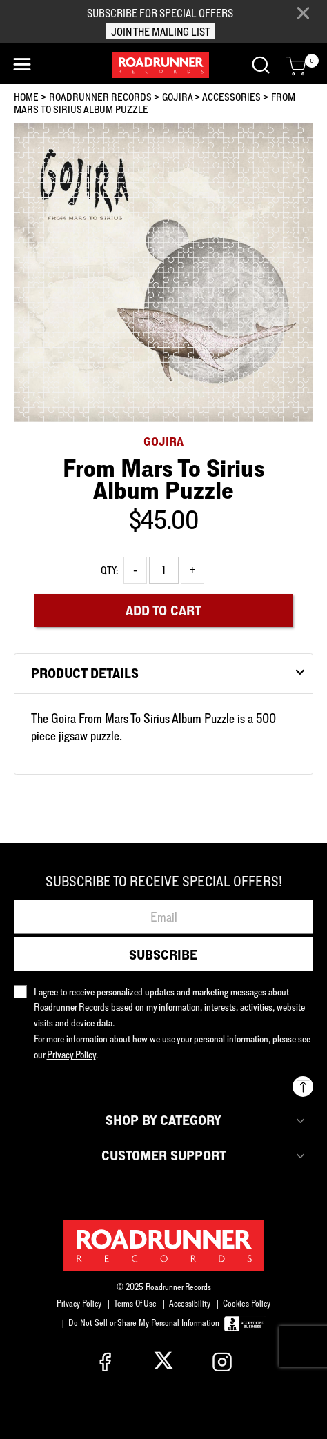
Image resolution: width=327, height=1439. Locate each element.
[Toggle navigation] (22, 64)
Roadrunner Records (100, 97)
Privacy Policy (79, 1303)
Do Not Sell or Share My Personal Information (143, 1322)
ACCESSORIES (231, 97)
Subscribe (163, 954)
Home (26, 97)
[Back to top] (303, 1086)
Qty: (109, 570)
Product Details (85, 673)
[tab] (163, 674)
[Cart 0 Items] (295, 66)
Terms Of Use (135, 1303)
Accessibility (189, 1303)
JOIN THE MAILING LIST (160, 32)
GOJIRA (177, 97)
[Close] (303, 13)
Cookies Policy (246, 1303)
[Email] (163, 917)
